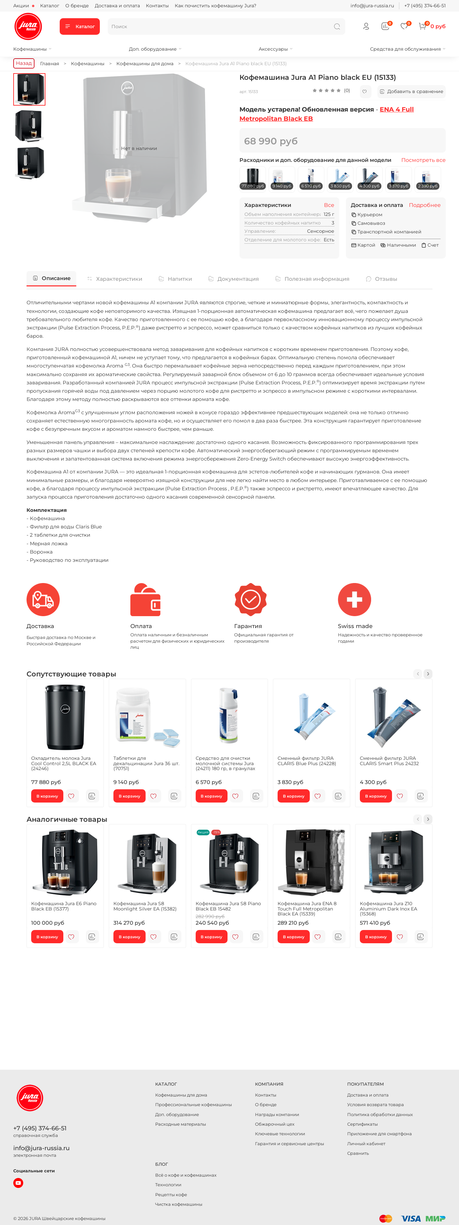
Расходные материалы (180, 1124)
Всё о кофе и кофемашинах (186, 1175)
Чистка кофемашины (178, 1204)
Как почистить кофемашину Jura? (215, 6)
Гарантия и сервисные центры (289, 1143)
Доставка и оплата (117, 6)
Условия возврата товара (375, 1104)
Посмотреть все (423, 160)
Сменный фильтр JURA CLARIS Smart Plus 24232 (389, 760)
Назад (24, 63)
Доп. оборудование (155, 49)
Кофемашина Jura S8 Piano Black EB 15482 (228, 906)
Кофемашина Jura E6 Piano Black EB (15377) (64, 906)
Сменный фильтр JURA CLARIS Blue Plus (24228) (307, 760)
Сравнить (358, 1153)
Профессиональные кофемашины (193, 1104)
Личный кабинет (366, 1143)
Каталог (49, 6)
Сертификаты (362, 1124)
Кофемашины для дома (181, 1095)
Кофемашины (32, 49)
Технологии (168, 1184)
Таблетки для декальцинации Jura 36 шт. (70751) (146, 763)
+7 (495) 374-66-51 (425, 6)
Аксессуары (276, 49)
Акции (22, 6)
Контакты (157, 6)
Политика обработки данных (380, 1114)
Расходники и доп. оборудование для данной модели (315, 160)
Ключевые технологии (280, 1133)
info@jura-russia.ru (372, 6)
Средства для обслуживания (408, 49)
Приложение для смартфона (379, 1133)
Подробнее (425, 205)
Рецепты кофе (171, 1194)
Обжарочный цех (275, 1124)
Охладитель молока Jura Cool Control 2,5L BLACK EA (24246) (63, 763)
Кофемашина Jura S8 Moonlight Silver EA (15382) (145, 906)
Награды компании (277, 1114)
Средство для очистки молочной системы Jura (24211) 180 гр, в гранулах (225, 763)
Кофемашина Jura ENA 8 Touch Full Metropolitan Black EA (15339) (307, 909)
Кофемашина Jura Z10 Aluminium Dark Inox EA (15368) (388, 909)
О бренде (77, 6)
